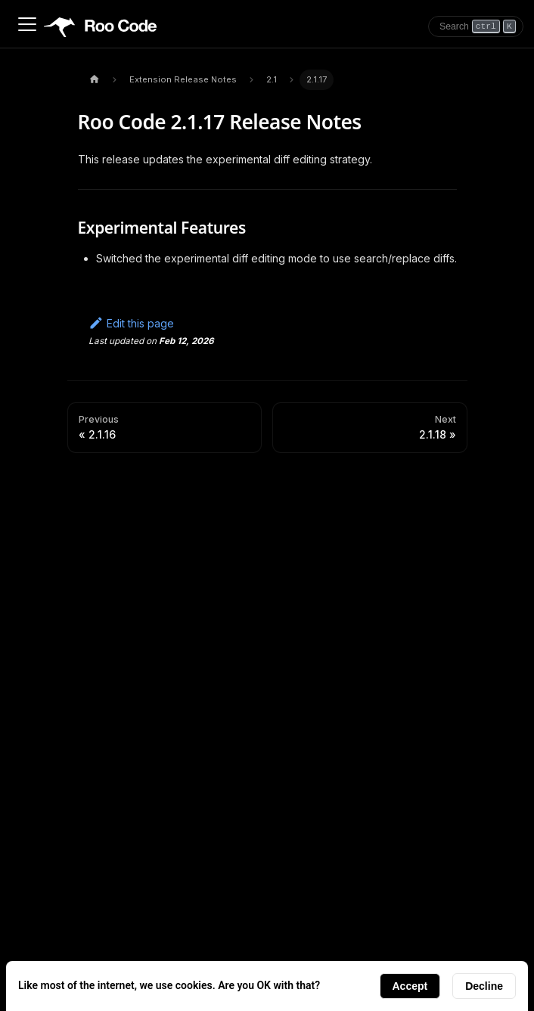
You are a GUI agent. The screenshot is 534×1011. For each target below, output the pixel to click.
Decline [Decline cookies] (484, 986)
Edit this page (131, 323)
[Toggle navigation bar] (27, 24)
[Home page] (94, 80)
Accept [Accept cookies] (410, 986)
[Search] (475, 26)
